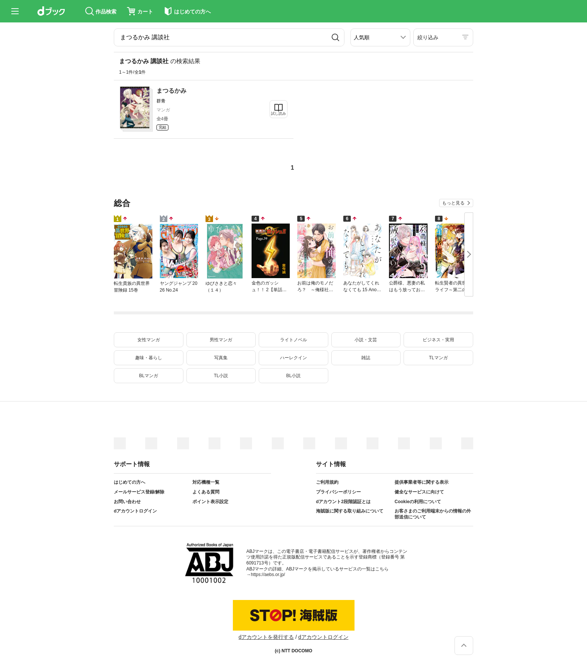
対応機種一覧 (205, 482)
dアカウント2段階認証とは (343, 501)
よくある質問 (205, 492)
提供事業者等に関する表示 (421, 482)
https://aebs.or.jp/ (268, 574)
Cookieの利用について (418, 501)
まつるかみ (171, 90)
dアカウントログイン (135, 511)
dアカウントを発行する (266, 637)
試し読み (278, 113)
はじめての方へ (129, 482)
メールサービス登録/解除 (139, 492)
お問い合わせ (127, 501)
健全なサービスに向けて (419, 492)
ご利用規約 (327, 482)
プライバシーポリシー (338, 492)
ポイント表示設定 (210, 501)
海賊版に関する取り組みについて (349, 511)
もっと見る (453, 203)
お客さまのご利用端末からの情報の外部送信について (433, 514)
